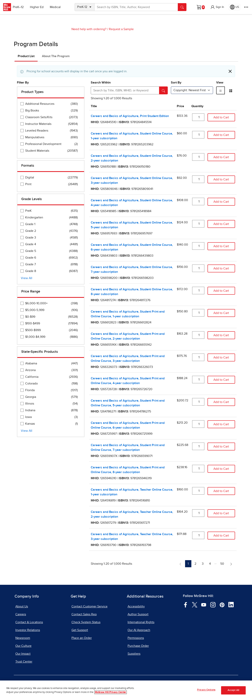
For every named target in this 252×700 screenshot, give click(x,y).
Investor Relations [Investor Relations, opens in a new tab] (27, 630)
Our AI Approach (139, 630)
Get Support (79, 630)
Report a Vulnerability (141, 683)
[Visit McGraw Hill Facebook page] (185, 604)
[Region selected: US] (234, 7)
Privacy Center (86, 683)
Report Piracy (172, 683)
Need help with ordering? (88, 29)
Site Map (195, 683)
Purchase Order (138, 645)
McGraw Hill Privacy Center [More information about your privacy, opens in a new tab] (110, 697)
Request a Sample (121, 29)
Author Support (138, 614)
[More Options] (246, 7)
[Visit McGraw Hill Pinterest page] (222, 604)
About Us (21, 606)
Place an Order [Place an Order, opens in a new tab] (81, 638)
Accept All (233, 695)
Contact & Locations (29, 622)
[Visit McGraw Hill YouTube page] (203, 604)
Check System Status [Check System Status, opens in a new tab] (85, 622)
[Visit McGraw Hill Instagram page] (213, 604)
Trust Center (23, 661)
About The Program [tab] (56, 56)
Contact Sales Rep (84, 614)
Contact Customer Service (89, 606)
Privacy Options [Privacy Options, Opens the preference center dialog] (206, 695)
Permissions (136, 638)
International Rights (141, 622)
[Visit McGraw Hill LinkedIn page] (231, 604)
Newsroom (22, 638)
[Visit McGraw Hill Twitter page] (194, 604)
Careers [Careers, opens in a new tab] (20, 614)
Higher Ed (39, 7)
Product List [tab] (26, 56)
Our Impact (23, 653)
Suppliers (134, 653)
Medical (58, 7)
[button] (217, 7)
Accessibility (136, 606)
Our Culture (23, 645)
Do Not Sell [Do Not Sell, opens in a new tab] (111, 683)
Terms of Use (60, 683)
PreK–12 (21, 7)
